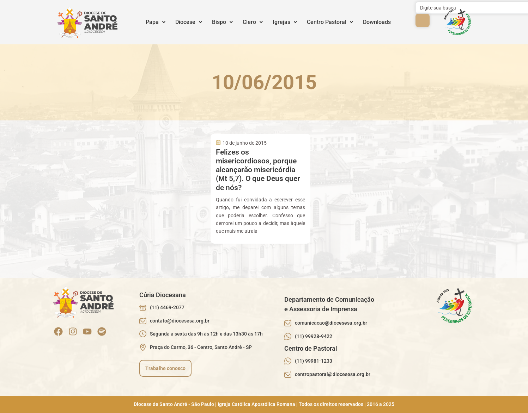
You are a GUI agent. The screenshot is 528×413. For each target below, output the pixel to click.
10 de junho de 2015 (245, 143)
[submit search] (422, 20)
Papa (155, 22)
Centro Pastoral (330, 22)
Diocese (188, 22)
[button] (155, 22)
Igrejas (285, 22)
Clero (253, 22)
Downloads (377, 22)
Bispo (222, 22)
